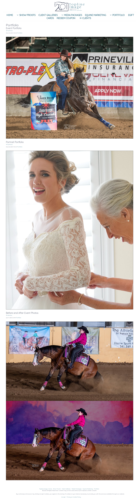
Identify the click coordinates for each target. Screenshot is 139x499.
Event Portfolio (13, 28)
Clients (85, 18)
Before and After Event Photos (22, 312)
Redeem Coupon (66, 18)
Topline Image (43, 489)
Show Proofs (25, 15)
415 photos (9, 144)
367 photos (9, 30)
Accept (63, 497)
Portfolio (117, 15)
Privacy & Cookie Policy (74, 497)
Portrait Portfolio (15, 142)
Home (10, 15)
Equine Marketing (95, 15)
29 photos (9, 315)
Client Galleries (48, 15)
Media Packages (71, 15)
